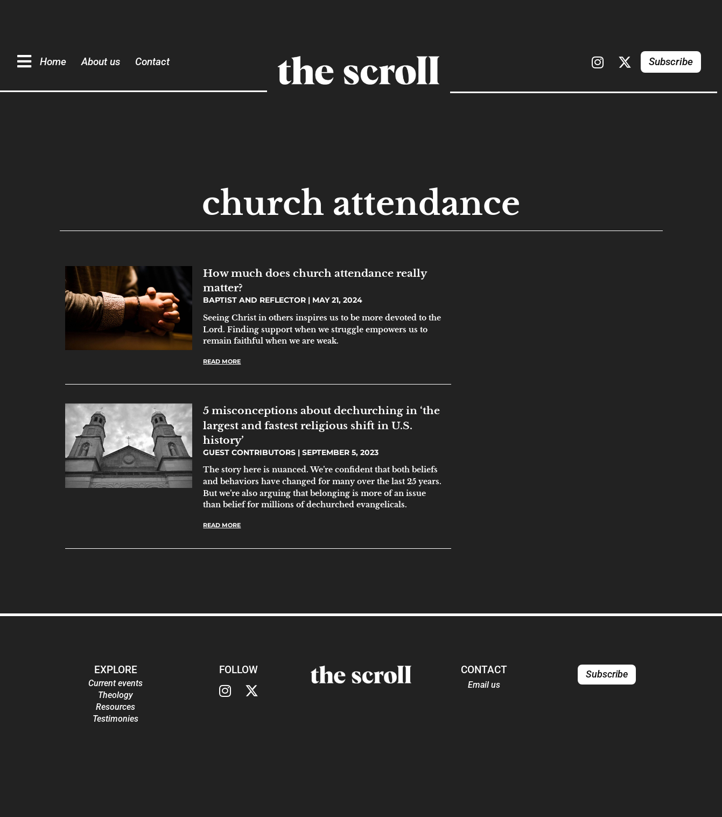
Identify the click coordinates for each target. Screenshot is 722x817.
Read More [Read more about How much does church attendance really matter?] (222, 361)
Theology (115, 695)
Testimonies (115, 719)
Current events (115, 683)
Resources (115, 707)
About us (102, 58)
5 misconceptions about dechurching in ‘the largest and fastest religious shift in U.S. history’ (321, 425)
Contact (154, 58)
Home (54, 58)
